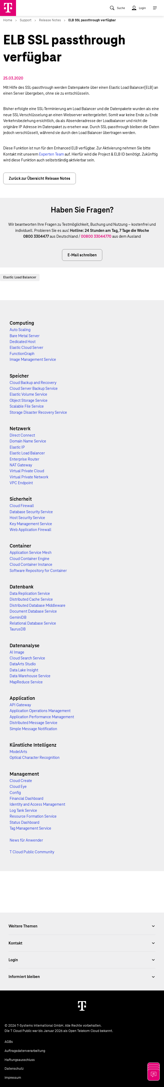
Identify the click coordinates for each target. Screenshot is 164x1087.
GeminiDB (18, 617)
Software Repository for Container (38, 570)
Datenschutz (14, 1069)
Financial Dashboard (26, 798)
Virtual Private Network (29, 477)
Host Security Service (27, 517)
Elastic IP (17, 447)
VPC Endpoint (21, 482)
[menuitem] (117, 8)
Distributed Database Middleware (37, 605)
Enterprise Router (24, 459)
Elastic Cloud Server (26, 347)
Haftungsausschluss (20, 1060)
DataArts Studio (23, 664)
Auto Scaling (20, 329)
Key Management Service (31, 523)
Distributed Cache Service (31, 599)
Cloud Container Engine (29, 558)
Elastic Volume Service (28, 394)
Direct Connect (22, 435)
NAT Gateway (21, 465)
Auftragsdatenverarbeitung (25, 1051)
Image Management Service (33, 359)
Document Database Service (33, 611)
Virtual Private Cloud (27, 471)
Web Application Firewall (30, 529)
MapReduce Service (26, 682)
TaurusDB (18, 629)
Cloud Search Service (27, 658)
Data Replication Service (30, 593)
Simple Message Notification (33, 728)
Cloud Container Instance (31, 564)
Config (15, 792)
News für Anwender (26, 840)
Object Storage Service (29, 400)
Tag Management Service (30, 828)
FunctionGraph (22, 353)
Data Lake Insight (24, 670)
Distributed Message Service (33, 722)
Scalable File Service (27, 406)
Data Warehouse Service (30, 676)
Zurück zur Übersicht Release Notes (39, 178)
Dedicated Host (23, 341)
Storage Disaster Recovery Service (38, 412)
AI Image (17, 652)
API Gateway (20, 705)
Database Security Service (31, 511)
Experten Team (52, 154)
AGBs (9, 1042)
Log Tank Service (23, 810)
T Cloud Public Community (32, 852)
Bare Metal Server (25, 335)
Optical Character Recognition (35, 757)
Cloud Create (21, 780)
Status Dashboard (24, 822)
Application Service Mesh (31, 552)
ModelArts (18, 751)
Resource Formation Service (33, 816)
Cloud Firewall (22, 505)
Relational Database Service (33, 623)
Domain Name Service (28, 441)
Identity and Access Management (37, 804)
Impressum (13, 1078)
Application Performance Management (42, 716)
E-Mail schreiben (82, 255)
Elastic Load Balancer (19, 277)
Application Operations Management (40, 710)
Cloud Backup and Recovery (33, 382)
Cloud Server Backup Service (34, 388)
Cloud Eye (18, 786)
